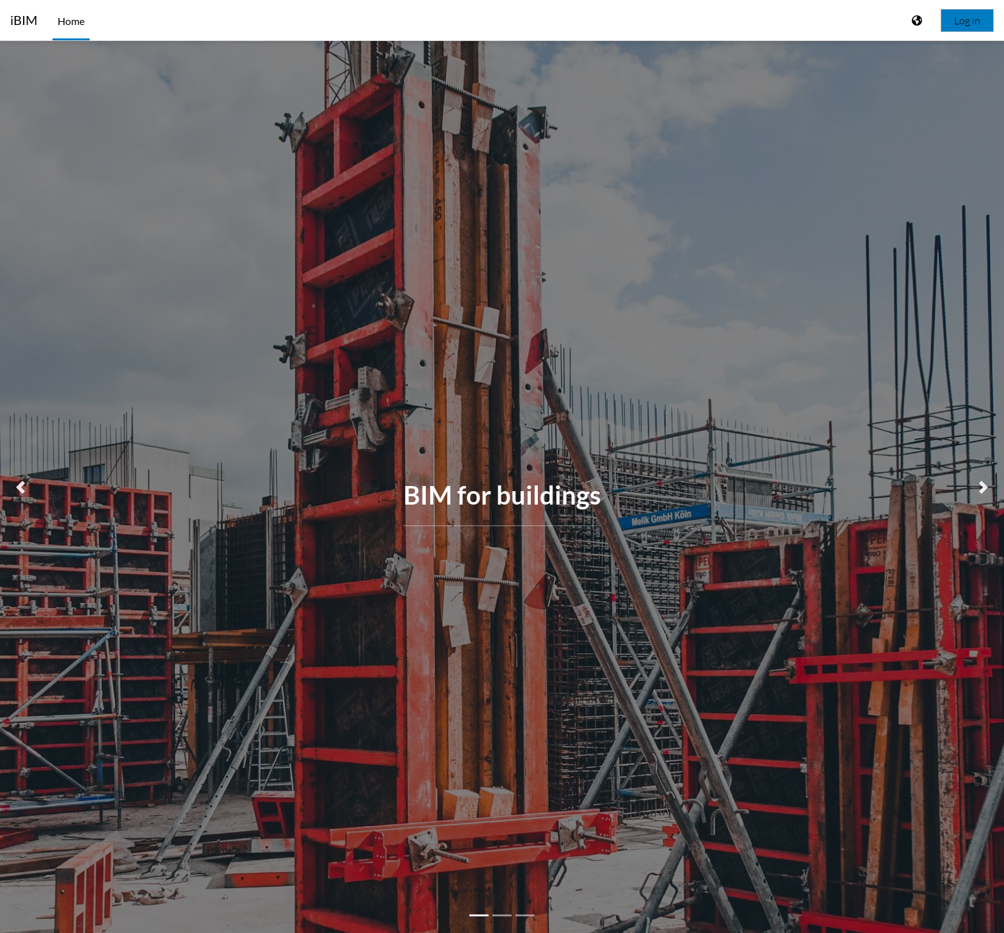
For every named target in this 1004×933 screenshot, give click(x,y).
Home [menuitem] (71, 21)
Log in (967, 20)
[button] (20, 487)
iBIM (23, 20)
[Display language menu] (918, 20)
